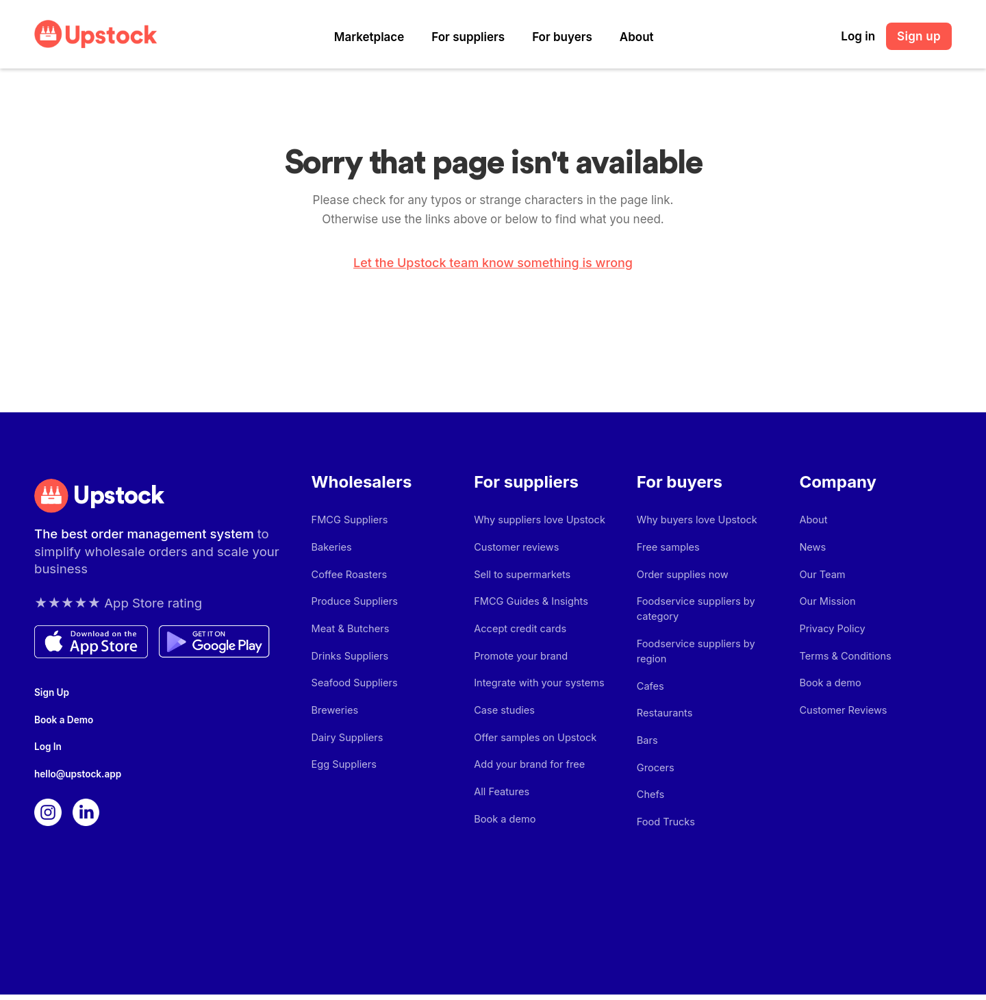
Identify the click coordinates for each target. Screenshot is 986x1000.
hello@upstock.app (74, 778)
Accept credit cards (518, 636)
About (637, 37)
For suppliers (468, 37)
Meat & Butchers (349, 636)
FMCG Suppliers (348, 521)
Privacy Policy (831, 636)
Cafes (650, 680)
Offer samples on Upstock (533, 751)
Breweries (334, 722)
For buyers (562, 37)
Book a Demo (61, 721)
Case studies (503, 722)
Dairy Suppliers (346, 751)
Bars (647, 737)
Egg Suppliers (343, 780)
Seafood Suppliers (353, 693)
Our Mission (826, 607)
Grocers (655, 766)
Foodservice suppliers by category (693, 614)
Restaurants (663, 708)
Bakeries (331, 549)
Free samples (667, 549)
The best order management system (142, 536)
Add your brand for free (527, 780)
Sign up (919, 36)
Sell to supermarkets (520, 578)
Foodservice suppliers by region (709, 651)
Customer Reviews (841, 722)
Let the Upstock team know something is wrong (493, 263)
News (811, 549)
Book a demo (503, 837)
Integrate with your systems (536, 693)
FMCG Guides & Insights (528, 607)
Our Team (821, 578)
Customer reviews (514, 549)
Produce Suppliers (353, 607)
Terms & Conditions (843, 665)
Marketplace (369, 37)
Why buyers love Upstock (695, 521)
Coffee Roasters (348, 578)
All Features (500, 808)
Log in (858, 36)
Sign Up (50, 692)
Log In (47, 750)
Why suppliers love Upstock (537, 521)
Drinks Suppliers (348, 665)
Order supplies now (681, 578)
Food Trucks (665, 823)
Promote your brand (519, 665)
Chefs (650, 795)
